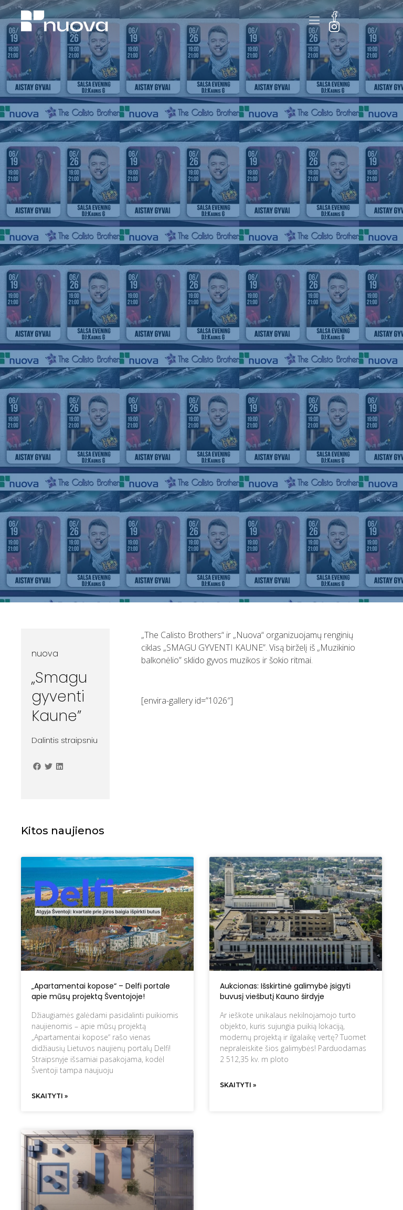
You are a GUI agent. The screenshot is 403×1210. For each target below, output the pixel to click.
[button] (37, 766)
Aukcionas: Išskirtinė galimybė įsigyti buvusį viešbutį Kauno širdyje (285, 991)
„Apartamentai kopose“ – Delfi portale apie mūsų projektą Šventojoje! (100, 991)
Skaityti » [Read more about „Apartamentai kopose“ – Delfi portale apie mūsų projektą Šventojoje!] (49, 1096)
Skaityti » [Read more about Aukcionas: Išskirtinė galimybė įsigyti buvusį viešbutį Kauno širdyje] (238, 1085)
